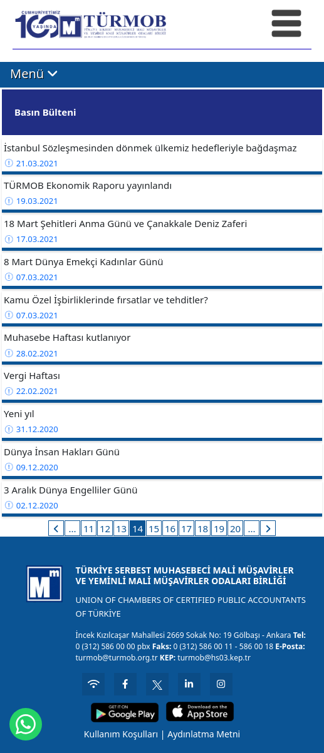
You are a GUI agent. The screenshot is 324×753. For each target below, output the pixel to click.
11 (88, 528)
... (72, 528)
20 (235, 528)
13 (121, 528)
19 (219, 528)
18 (202, 528)
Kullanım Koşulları (121, 734)
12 (105, 528)
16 (170, 528)
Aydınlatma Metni (203, 734)
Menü (34, 74)
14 (137, 528)
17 (186, 528)
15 (154, 528)
